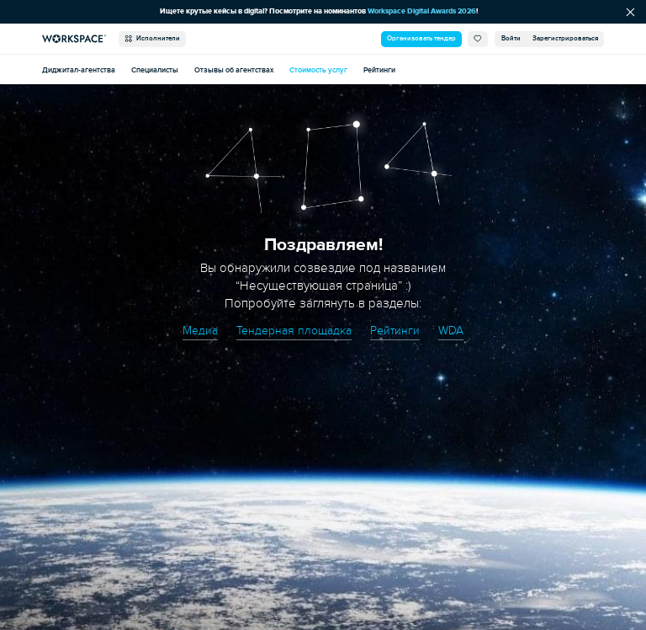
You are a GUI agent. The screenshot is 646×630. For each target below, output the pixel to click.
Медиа (196, 330)
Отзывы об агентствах (233, 70)
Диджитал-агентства (78, 70)
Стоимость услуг (318, 70)
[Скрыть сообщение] (630, 11)
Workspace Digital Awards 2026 (425, 11)
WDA (454, 330)
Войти (511, 38)
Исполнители (152, 39)
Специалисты (154, 70)
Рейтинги (379, 70)
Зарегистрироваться (565, 38)
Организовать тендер (421, 38)
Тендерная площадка (293, 330)
